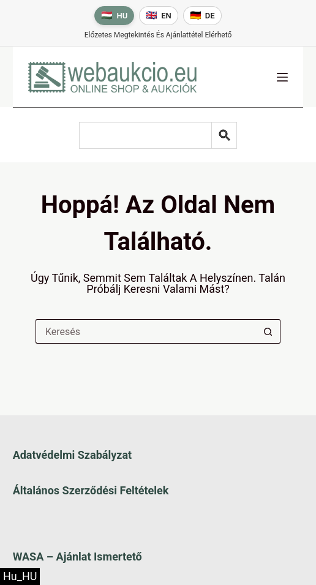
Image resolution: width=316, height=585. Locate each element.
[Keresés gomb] (268, 331)
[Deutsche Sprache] (202, 15)
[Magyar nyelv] (114, 15)
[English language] (158, 15)
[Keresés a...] (146, 331)
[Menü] (282, 77)
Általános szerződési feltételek (91, 490)
